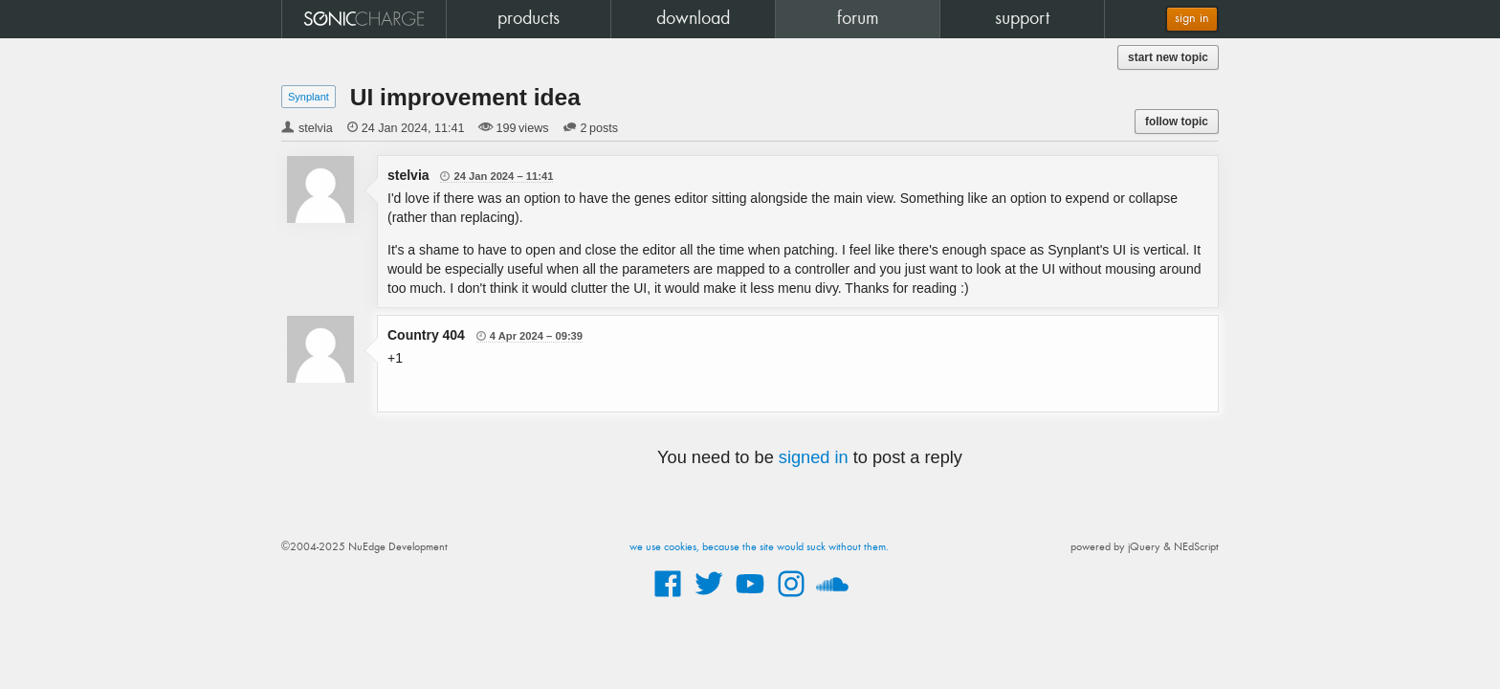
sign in (1192, 18)
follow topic (1176, 121)
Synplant (308, 96)
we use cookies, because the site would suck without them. (759, 547)
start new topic (1168, 57)
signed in (814, 457)
